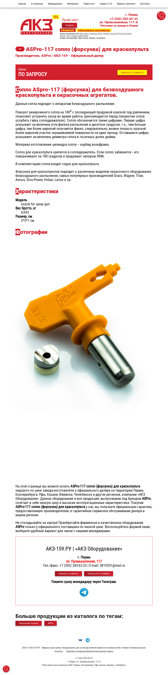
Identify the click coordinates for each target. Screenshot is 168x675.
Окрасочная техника (28, 623)
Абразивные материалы (94, 30)
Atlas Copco (84, 34)
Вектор (122, 34)
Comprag (93, 34)
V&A (68, 36)
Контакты (59, 651)
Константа (113, 34)
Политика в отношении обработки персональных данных (89, 651)
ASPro (100, 34)
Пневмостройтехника (79, 36)
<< (20, 49)
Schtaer (63, 36)
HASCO (106, 34)
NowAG (128, 34)
